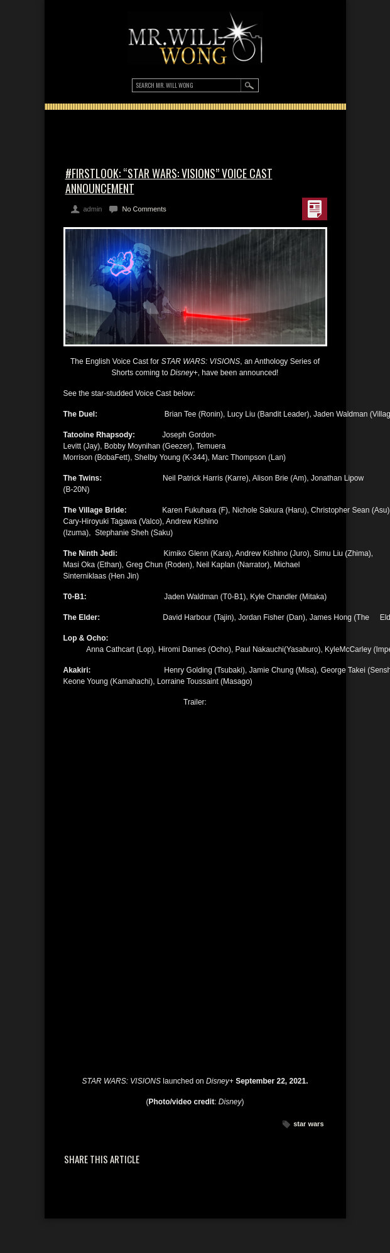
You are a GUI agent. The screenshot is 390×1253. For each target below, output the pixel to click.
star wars (308, 1124)
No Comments (144, 209)
